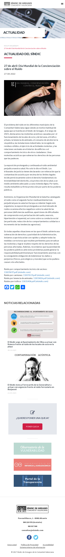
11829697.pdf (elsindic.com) (17, 272)
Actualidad (13, 46)
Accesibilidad (48, 544)
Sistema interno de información (32, 547)
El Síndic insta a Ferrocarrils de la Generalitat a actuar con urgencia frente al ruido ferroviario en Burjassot (31, 387)
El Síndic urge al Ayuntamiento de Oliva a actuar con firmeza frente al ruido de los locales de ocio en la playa (32, 344)
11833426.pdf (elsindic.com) (46, 278)
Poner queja (32, 426)
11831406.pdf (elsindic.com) (35, 281)
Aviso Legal (12, 544)
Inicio (6, 46)
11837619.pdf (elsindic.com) (36, 275)
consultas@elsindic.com (32, 530)
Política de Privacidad (29, 544)
